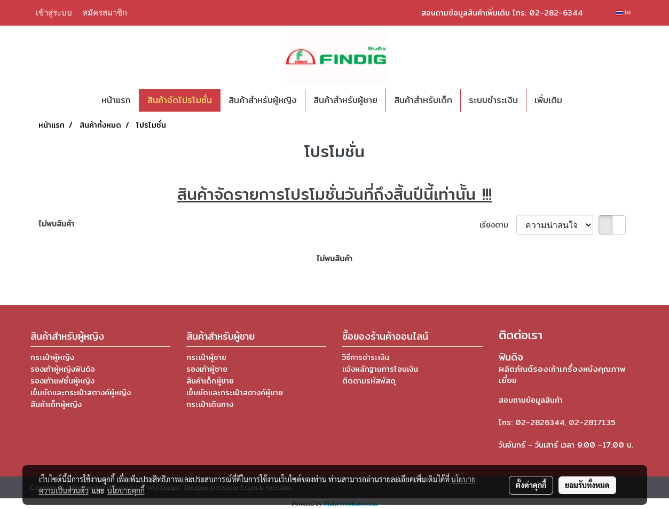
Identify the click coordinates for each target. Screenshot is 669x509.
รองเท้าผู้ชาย (206, 369)
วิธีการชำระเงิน (365, 357)
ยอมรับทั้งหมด (587, 485)
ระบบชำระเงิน (493, 100)
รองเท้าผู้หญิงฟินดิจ (62, 369)
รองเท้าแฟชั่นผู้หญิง (62, 381)
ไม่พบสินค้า (56, 224)
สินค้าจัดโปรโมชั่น (179, 100)
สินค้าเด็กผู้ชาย (210, 381)
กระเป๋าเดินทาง (209, 404)
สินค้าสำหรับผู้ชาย (345, 100)
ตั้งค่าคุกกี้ (531, 485)
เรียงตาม (497, 225)
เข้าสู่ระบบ (54, 12)
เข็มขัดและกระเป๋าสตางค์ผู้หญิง (80, 392)
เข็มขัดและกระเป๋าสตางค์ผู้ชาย (234, 392)
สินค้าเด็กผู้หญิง (56, 404)
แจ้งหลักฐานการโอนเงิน (380, 369)
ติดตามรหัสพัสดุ (369, 381)
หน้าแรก (116, 100)
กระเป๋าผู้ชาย (206, 357)
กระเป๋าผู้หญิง (52, 357)
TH (623, 12)
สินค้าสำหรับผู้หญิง (263, 100)
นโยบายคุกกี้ (126, 490)
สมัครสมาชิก (105, 12)
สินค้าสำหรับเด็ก (423, 100)
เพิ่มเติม (548, 100)
